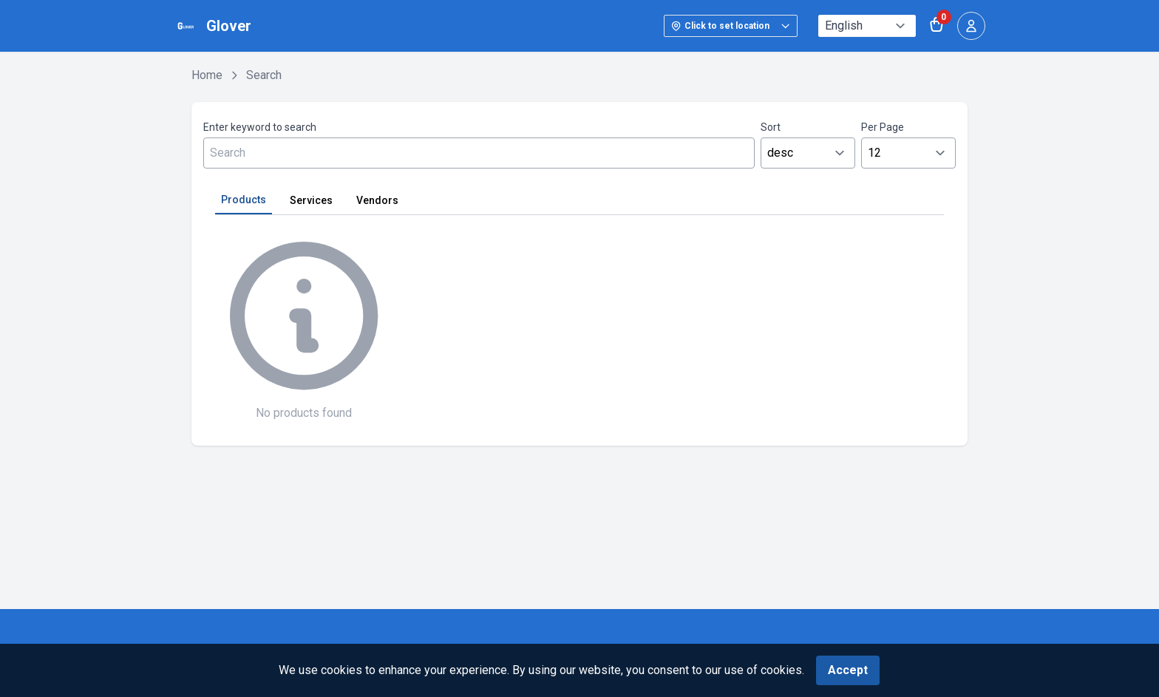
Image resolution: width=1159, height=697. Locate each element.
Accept (848, 670)
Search (264, 75)
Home (206, 75)
